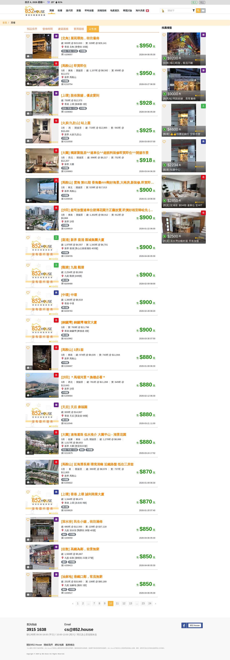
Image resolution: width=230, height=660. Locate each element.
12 (123, 603)
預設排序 (32, 29)
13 (130, 603)
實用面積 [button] (79, 29)
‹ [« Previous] (72, 603)
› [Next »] (155, 603)
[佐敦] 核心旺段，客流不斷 (178, 63)
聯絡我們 (48, 644)
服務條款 (70, 644)
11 (117, 603)
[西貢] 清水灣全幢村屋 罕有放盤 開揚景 (185, 241)
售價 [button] (93, 29)
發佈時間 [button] (48, 29)
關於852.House (34, 644)
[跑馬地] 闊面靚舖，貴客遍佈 (179, 98)
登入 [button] (194, 2)
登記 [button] (202, 2)
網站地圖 (59, 644)
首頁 (5, 22)
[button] (51, 10)
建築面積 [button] (63, 29)
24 (149, 603)
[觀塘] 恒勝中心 (171, 169)
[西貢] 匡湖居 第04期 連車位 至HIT (182, 205)
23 (143, 603)
